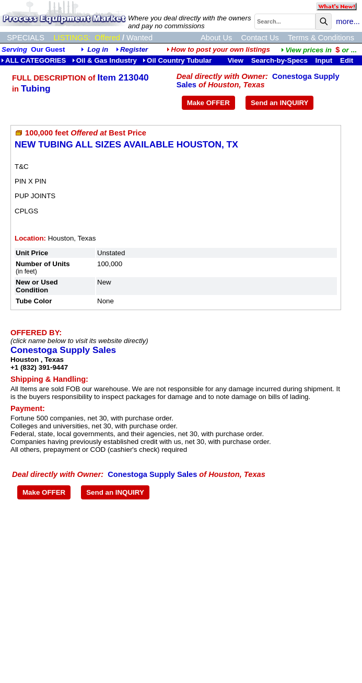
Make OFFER (208, 103)
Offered (107, 37)
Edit (347, 60)
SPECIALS (25, 37)
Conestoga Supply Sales (63, 350)
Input (324, 60)
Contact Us (260, 37)
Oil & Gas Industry (104, 60)
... (318, 50)
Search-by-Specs (279, 60)
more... (348, 21)
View (235, 60)
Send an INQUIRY (280, 103)
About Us (216, 37)
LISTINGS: (71, 37)
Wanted (139, 37)
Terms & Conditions (321, 37)
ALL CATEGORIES (33, 60)
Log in (97, 49)
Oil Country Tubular (177, 60)
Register (134, 49)
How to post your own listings (218, 49)
